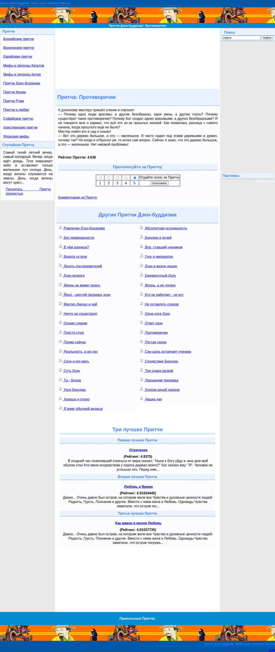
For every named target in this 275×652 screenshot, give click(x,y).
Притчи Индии (14, 92)
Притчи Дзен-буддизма (21, 83)
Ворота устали (73, 256)
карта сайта (265, 181)
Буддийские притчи (18, 39)
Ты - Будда (70, 380)
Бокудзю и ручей (155, 237)
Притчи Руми (13, 101)
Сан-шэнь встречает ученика (165, 351)
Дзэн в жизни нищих (158, 265)
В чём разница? (74, 246)
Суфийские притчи (18, 118)
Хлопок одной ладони (160, 389)
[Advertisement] (137, 58)
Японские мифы (16, 136)
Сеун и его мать (74, 361)
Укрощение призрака (159, 380)
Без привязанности (76, 237)
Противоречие (154, 332)
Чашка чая (151, 399)
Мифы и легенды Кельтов (23, 65)
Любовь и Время (138, 487)
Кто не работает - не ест (162, 294)
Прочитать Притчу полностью (28, 191)
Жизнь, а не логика (158, 285)
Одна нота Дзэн (155, 313)
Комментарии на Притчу (77, 197)
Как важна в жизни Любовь (138, 523)
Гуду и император (156, 256)
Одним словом (73, 323)
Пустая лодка (153, 341)
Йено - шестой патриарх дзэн (85, 294)
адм (272, 650)
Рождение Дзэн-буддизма (82, 228)
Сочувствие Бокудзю (159, 361)
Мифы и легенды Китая (22, 74)
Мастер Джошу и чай (78, 304)
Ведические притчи (18, 48)
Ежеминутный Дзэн (158, 275)
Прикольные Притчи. (137, 618)
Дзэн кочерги (72, 275)
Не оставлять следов (159, 304)
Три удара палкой (156, 370)
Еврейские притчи (17, 56)
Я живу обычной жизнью (81, 408)
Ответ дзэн (151, 323)
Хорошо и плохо (74, 399)
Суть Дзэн (69, 370)
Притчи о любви (16, 110)
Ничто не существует (78, 313)
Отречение (138, 450)
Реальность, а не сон (78, 351)
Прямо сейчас (72, 341)
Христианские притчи (20, 127)
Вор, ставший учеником (161, 246)
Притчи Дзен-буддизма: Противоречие (137, 25)
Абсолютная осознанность (163, 228)
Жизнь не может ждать (79, 285)
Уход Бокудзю (72, 389)
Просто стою (71, 332)
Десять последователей (80, 265)
